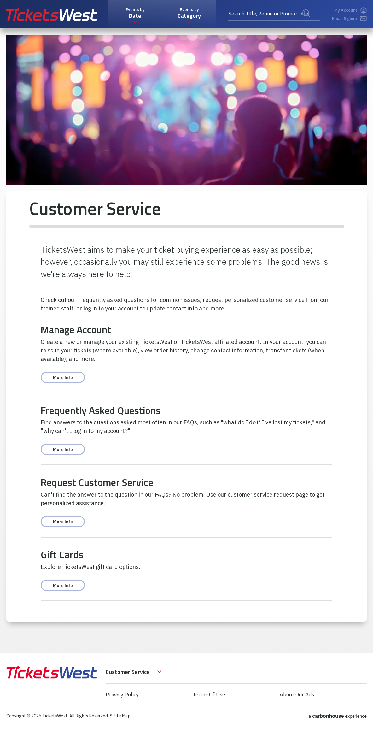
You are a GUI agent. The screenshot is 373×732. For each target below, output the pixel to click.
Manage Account (76, 329)
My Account (350, 10)
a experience (337, 716)
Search (310, 20)
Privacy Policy (122, 694)
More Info (63, 377)
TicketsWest (51, 14)
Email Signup (349, 18)
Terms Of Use (209, 694)
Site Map (122, 716)
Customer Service (128, 672)
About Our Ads (297, 694)
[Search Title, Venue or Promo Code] (274, 14)
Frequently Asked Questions (100, 410)
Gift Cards (62, 554)
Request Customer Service (97, 482)
